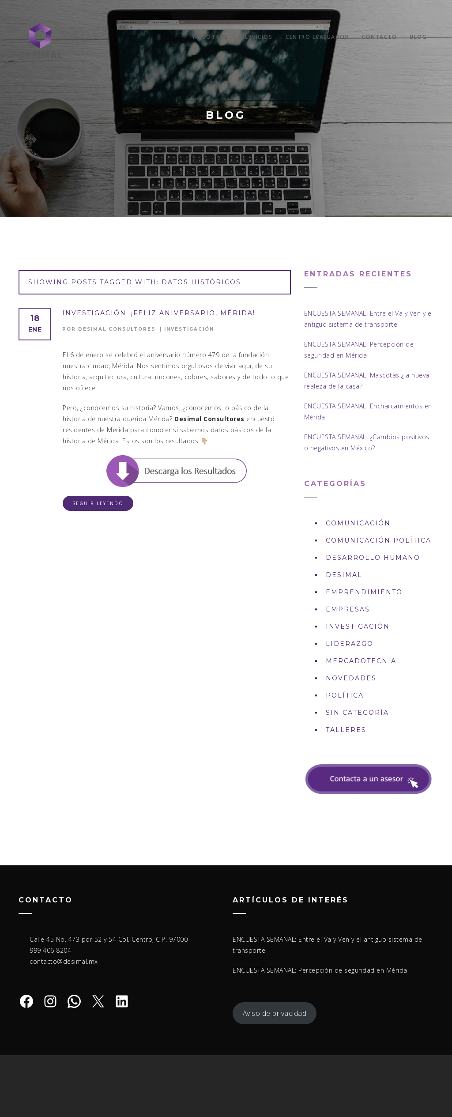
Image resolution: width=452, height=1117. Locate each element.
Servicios (257, 37)
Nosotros (210, 37)
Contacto (379, 37)
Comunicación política (378, 540)
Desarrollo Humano (373, 558)
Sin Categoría (357, 713)
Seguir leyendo (98, 503)
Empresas (348, 609)
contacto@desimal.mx (64, 961)
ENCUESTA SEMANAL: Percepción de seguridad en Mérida (320, 970)
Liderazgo (349, 644)
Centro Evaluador (317, 37)
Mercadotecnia (361, 661)
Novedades (351, 678)
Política (345, 695)
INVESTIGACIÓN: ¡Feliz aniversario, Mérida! (158, 313)
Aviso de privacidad (275, 1013)
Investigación (189, 329)
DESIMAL (344, 575)
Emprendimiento (364, 592)
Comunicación (358, 523)
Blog (418, 37)
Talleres (346, 730)
